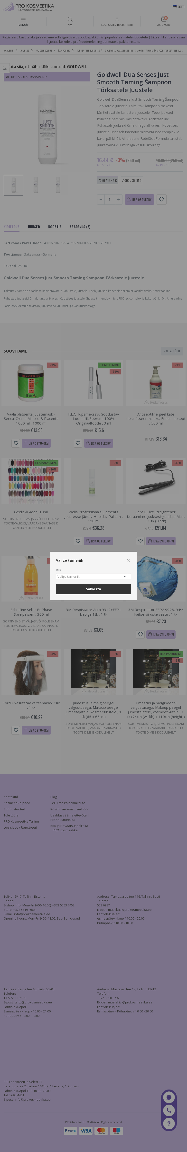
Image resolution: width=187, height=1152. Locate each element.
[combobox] (93, 576)
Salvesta (93, 589)
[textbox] (92, 576)
